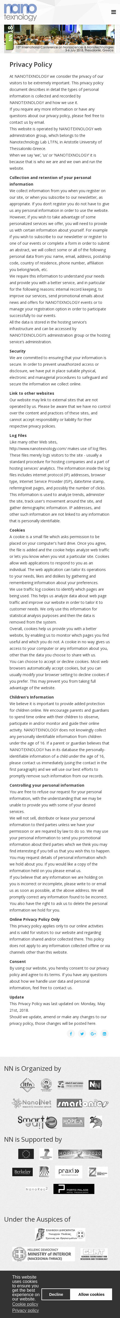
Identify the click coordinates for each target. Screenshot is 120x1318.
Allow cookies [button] (91, 1294)
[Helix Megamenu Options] (113, 12)
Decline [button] (56, 1294)
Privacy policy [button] (25, 1310)
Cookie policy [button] (25, 1304)
